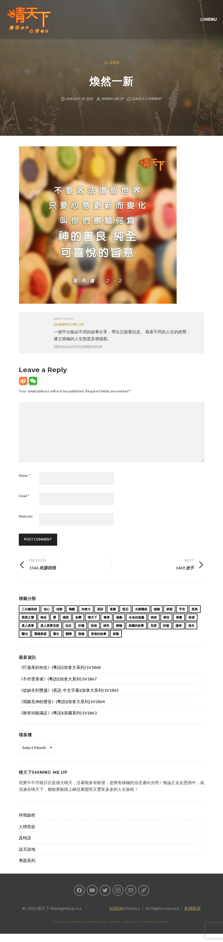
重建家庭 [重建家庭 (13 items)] (40, 642)
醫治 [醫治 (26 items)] (25, 642)
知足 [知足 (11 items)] (68, 634)
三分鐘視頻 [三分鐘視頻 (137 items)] (29, 617)
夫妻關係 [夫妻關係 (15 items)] (141, 617)
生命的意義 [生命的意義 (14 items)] (136, 625)
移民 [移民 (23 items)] (106, 634)
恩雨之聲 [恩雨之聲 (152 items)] (28, 625)
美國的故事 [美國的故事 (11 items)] (136, 634)
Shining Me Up (112, 107)
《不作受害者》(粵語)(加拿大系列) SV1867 (58, 687)
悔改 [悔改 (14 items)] (43, 625)
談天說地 (27, 857)
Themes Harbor (156, 930)
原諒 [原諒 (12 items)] (100, 617)
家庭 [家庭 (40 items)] (169, 617)
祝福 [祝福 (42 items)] (94, 634)
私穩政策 (192, 916)
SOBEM (116, 916)
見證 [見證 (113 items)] (153, 634)
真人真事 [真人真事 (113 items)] (28, 634)
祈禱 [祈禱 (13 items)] (81, 634)
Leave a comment (147, 107)
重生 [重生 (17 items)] (56, 642)
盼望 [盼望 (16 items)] (191, 625)
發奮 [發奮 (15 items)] (179, 625)
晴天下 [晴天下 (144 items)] (92, 625)
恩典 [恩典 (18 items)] (195, 617)
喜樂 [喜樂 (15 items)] (113, 617)
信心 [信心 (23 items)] (47, 617)
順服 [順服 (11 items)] (81, 642)
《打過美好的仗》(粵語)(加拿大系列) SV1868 (60, 675)
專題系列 (27, 868)
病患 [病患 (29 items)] (154, 625)
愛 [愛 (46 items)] (54, 625)
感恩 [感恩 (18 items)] (66, 625)
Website (26, 524)
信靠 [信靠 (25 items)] (59, 617)
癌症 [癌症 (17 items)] (166, 625)
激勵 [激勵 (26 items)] (119, 625)
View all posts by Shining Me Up (78, 354)
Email (24, 504)
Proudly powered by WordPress (80, 930)
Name (25, 483)
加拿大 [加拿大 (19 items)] (86, 617)
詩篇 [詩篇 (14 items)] (166, 634)
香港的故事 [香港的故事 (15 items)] (98, 642)
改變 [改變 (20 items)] (78, 625)
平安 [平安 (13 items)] (182, 617)
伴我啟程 (27, 823)
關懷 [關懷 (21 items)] (69, 642)
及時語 (114, 71)
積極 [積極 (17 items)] (119, 634)
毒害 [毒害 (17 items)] (107, 625)
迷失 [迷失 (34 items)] (191, 634)
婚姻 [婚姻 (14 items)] (157, 617)
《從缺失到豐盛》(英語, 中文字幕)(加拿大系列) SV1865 (69, 698)
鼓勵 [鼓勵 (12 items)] (116, 642)
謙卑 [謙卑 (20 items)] (179, 634)
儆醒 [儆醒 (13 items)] (72, 617)
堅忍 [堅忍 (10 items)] (125, 617)
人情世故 (27, 834)
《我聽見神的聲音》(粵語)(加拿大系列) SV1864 (62, 709)
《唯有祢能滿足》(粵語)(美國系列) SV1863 (58, 721)
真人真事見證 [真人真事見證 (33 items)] (49, 634)
